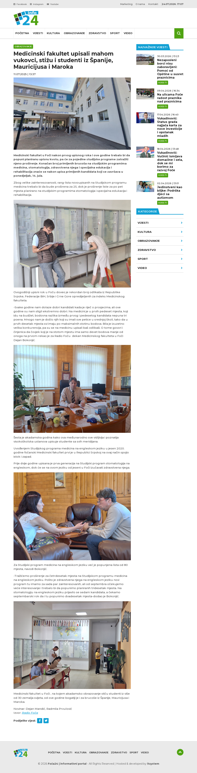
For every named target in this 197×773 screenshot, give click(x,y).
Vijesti (38, 33)
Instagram (41, 4)
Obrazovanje (74, 33)
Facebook (22, 4)
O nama (140, 4)
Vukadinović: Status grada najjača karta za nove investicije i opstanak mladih (169, 127)
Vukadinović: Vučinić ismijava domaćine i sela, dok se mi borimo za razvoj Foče (170, 161)
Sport (115, 33)
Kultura (53, 33)
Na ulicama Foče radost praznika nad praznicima (170, 98)
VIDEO (160, 268)
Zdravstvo (97, 33)
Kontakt (153, 4)
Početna (22, 33)
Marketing (125, 4)
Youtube (59, 4)
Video (128, 33)
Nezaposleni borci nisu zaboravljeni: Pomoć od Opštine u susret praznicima (170, 68)
